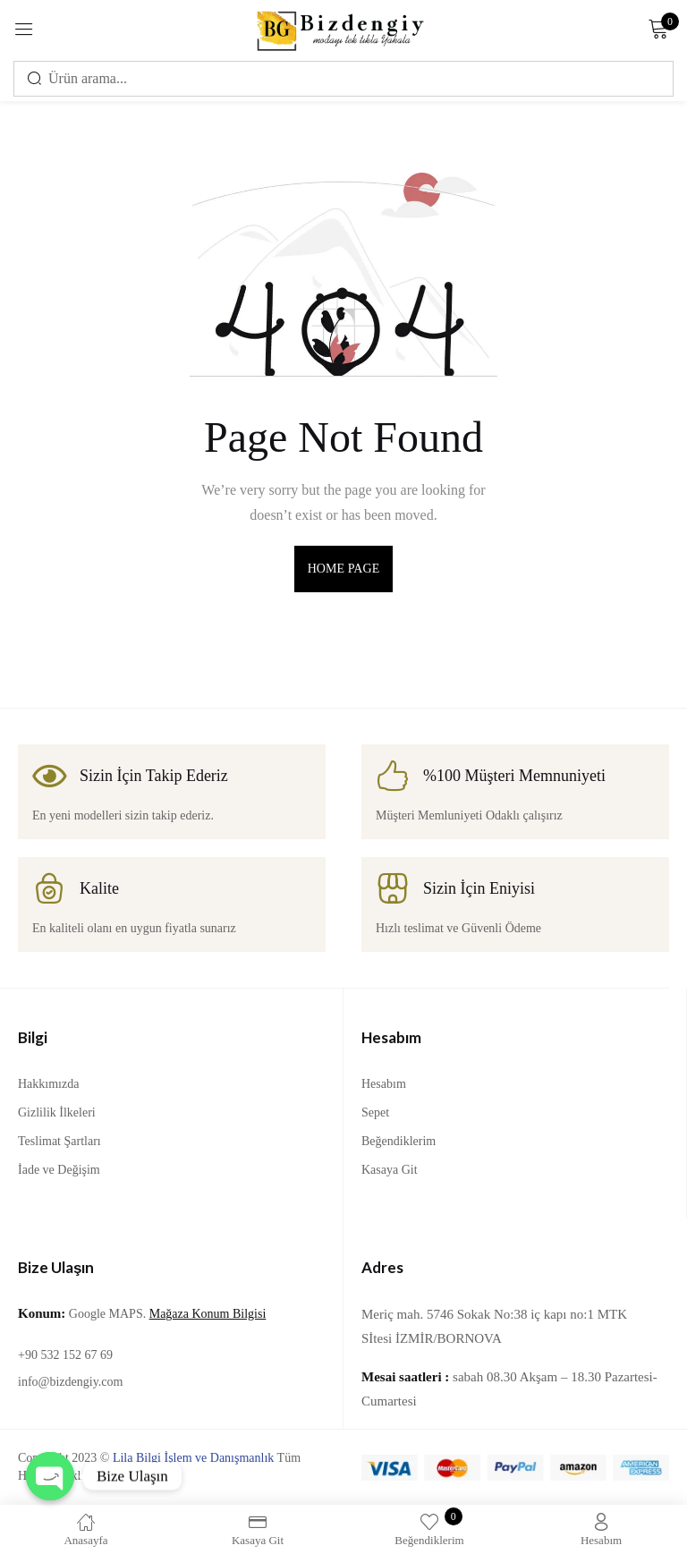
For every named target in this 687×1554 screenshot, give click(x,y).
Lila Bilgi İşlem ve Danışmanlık (193, 1458)
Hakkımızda (48, 1084)
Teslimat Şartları (59, 1141)
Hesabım (383, 1084)
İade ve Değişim (59, 1169)
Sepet (375, 1112)
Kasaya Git (389, 1169)
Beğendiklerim (398, 1141)
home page (344, 568)
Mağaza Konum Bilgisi (208, 1313)
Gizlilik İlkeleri (57, 1112)
